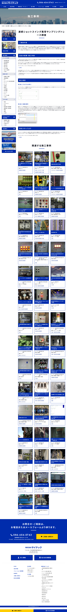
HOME (4, 6)
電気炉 (5, 87)
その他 (4, 71)
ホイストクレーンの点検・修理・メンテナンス (47, 582)
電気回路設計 (6, 62)
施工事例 (33, 6)
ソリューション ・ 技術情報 (43, 6)
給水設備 (5, 90)
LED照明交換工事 (45, 576)
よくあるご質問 (30, 577)
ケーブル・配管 (6, 95)
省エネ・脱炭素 (6, 69)
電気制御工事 (6, 60)
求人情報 (54, 6)
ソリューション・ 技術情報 (9, 117)
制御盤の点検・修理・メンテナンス (47, 585)
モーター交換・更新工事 (46, 572)
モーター (5, 84)
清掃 (4, 111)
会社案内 (62, 6)
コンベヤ (5, 92)
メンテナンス (6, 103)
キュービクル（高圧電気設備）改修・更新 (46, 578)
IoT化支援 (5, 68)
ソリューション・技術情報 (19, 572)
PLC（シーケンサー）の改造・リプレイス (46, 588)
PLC (4, 79)
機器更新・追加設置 (7, 108)
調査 (4, 109)
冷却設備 (5, 89)
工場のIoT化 (6, 123)
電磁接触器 (5, 78)
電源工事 (5, 63)
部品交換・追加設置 (7, 106)
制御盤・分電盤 (6, 76)
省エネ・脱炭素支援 (45, 603)
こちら (20, 67)
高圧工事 (5, 65)
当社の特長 (12, 6)
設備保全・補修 (6, 120)
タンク (4, 93)
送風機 (5, 85)
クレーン (5, 82)
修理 (4, 101)
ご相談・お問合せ (47, 537)
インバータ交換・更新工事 (46, 574)
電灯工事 (5, 66)
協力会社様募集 (46, 558)
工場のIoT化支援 (45, 602)
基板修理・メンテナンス (46, 590)
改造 (4, 105)
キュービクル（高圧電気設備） (9, 81)
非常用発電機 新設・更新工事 (47, 570)
